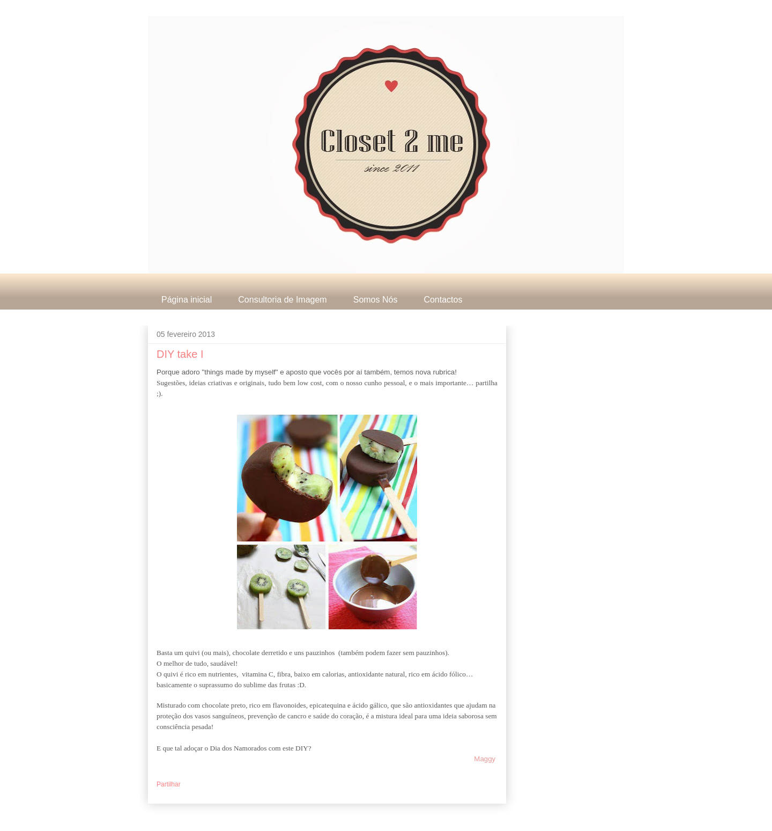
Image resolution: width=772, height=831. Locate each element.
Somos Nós (375, 299)
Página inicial (186, 299)
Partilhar (169, 784)
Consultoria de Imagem (282, 299)
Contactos (443, 299)
